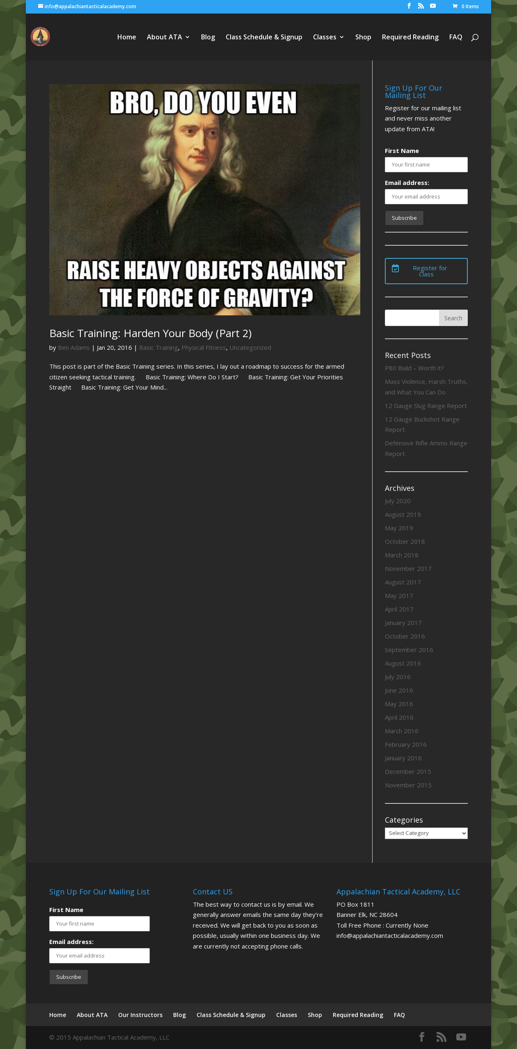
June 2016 (399, 690)
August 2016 (403, 663)
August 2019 (403, 514)
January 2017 (403, 622)
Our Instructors (140, 1015)
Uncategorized (250, 347)
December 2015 (408, 771)
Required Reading (410, 37)
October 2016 (405, 636)
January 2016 (403, 758)
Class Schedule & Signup (264, 37)
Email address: (407, 182)
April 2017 (399, 609)
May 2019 (399, 528)
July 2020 (398, 501)
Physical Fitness (203, 347)
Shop (363, 37)
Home (126, 37)
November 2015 (408, 785)
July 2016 (398, 677)
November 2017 (408, 568)
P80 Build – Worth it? (414, 368)
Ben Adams (74, 347)
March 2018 (402, 555)
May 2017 (399, 595)
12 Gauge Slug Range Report (426, 405)
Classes (324, 37)
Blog (208, 37)
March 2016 (402, 731)
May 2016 (399, 704)
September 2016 (409, 649)
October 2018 (405, 541)
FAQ (455, 37)
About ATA (164, 37)
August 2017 (403, 582)
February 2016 (406, 744)
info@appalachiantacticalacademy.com (389, 935)
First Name (402, 150)
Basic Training (158, 347)
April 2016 (399, 717)
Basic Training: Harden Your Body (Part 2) (150, 333)
